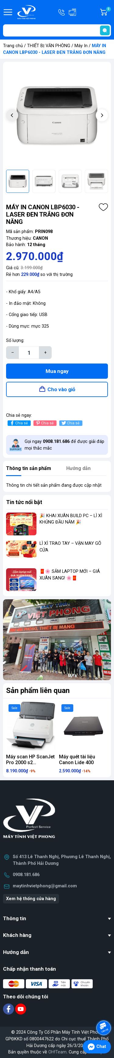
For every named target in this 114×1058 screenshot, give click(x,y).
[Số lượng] (29, 352)
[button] (102, 115)
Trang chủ (13, 45)
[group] (57, 116)
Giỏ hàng (108, 12)
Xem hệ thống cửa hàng (31, 898)
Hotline (62, 12)
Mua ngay (57, 371)
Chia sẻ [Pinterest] (44, 423)
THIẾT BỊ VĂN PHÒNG (48, 45)
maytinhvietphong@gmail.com (45, 886)
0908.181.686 (26, 874)
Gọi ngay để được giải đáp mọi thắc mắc (64, 445)
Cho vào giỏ (61, 389)
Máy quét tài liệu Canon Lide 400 (77, 759)
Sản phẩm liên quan (38, 690)
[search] (105, 30)
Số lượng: (15, 340)
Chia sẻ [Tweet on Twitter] (70, 423)
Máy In (81, 45)
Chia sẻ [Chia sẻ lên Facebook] (18, 423)
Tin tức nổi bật (24, 502)
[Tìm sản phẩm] (57, 30)
